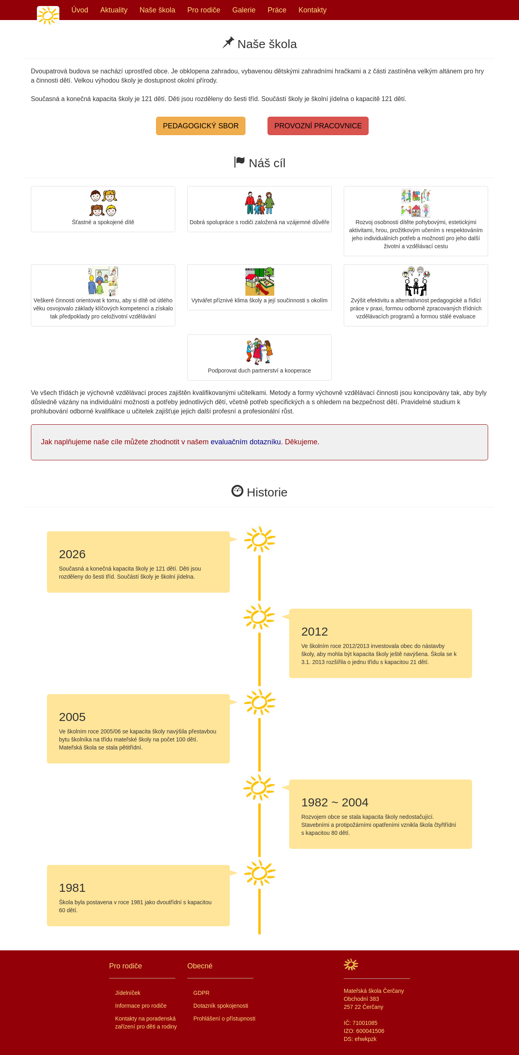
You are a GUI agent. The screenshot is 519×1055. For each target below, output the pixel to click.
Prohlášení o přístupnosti (224, 1018)
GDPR (201, 993)
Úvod (79, 10)
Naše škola (157, 10)
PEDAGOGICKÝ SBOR (201, 126)
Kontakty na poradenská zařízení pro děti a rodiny (146, 1022)
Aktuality (114, 10)
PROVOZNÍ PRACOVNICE (318, 126)
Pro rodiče (203, 10)
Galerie (243, 10)
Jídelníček (127, 993)
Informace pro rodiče (140, 1005)
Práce (277, 10)
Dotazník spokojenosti (220, 1005)
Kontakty (312, 10)
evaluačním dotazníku (246, 442)
